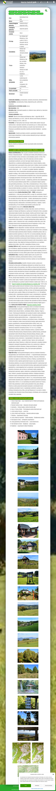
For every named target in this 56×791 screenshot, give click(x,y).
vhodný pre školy (39, 13)
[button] (53, 774)
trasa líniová (33, 13)
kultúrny (38, 11)
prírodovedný (11, 13)
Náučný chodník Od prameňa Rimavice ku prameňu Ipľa (26, 284)
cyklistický (25, 13)
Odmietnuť (37, 785)
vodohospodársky (18, 13)
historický (33, 11)
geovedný (29, 11)
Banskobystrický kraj (22, 11)
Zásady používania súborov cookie (37, 788)
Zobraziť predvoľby (48, 785)
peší (29, 13)
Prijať (26, 785)
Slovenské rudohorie (13, 11)
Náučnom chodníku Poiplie (34, 305)
